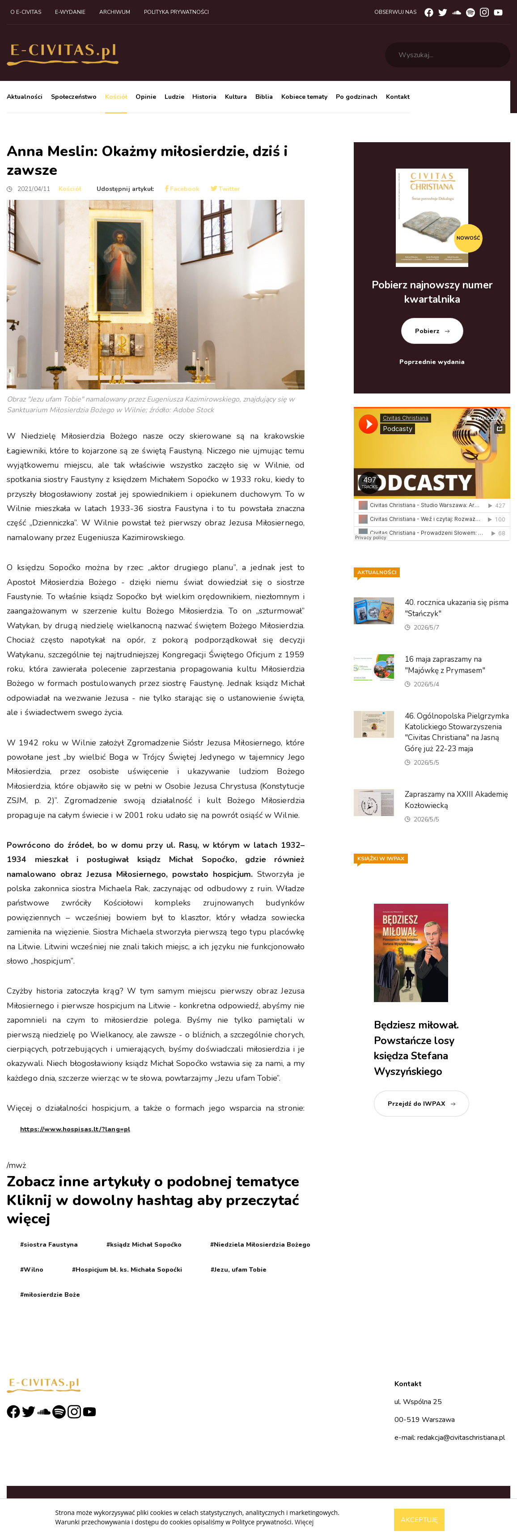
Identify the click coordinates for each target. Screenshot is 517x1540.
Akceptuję (419, 1519)
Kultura (236, 97)
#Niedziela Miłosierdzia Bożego (260, 1244)
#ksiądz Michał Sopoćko (144, 1244)
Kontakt (398, 97)
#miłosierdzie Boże (50, 1294)
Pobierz (427, 331)
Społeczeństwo (74, 97)
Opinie (146, 97)
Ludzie (174, 97)
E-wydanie (70, 12)
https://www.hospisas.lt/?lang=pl (75, 1129)
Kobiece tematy (304, 97)
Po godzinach (356, 97)
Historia (204, 97)
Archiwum (114, 12)
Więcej (304, 1522)
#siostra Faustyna (49, 1244)
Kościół (116, 97)
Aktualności (24, 97)
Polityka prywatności (176, 12)
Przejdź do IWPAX (416, 1104)
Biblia (264, 97)
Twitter (226, 189)
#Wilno (31, 1269)
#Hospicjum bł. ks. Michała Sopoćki (127, 1269)
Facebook (182, 189)
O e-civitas (25, 12)
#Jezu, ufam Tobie (239, 1269)
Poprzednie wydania (432, 362)
